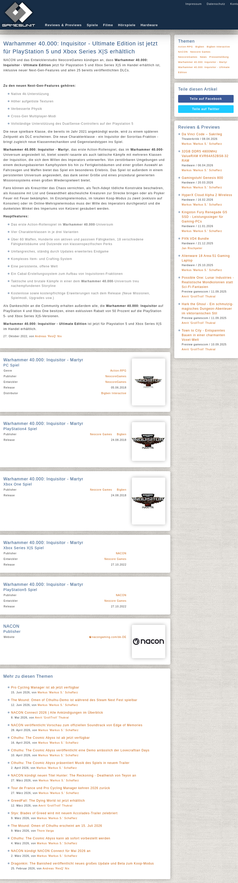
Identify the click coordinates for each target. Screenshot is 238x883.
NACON (121, 553)
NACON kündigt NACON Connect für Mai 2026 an (51, 851)
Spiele (92, 25)
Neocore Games (101, 434)
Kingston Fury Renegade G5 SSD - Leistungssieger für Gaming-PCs (204, 216)
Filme (108, 25)
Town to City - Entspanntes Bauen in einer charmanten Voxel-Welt (203, 335)
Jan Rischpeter (192, 248)
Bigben (121, 434)
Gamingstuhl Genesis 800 (202, 178)
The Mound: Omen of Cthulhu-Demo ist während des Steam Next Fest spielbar (74, 700)
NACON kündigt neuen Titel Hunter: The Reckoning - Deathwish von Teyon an (73, 775)
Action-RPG (118, 370)
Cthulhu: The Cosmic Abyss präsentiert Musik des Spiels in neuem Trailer (70, 763)
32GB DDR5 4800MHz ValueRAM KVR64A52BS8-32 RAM (205, 156)
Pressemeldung (219, 57)
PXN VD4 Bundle (195, 238)
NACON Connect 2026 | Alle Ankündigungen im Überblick (57, 712)
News (203, 57)
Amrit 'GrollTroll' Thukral (52, 717)
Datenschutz (216, 3)
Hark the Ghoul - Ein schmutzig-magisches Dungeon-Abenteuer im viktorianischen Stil (207, 308)
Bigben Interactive (113, 393)
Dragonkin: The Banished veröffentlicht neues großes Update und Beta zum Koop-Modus (82, 863)
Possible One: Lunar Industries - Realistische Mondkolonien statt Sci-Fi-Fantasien (208, 282)
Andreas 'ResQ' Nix (48, 336)
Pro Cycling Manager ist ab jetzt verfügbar (45, 687)
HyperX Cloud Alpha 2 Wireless (207, 195)
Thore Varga (45, 830)
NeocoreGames (115, 376)
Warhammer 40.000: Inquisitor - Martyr (202, 62)
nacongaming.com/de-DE (109, 637)
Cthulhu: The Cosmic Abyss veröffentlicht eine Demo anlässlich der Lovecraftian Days (80, 750)
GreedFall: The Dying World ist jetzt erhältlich (48, 800)
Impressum (193, 3)
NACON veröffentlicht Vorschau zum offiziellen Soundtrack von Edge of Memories (76, 725)
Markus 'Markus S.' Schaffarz (58, 692)
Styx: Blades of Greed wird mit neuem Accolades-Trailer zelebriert (64, 813)
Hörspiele (126, 25)
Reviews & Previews (63, 25)
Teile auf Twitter (206, 109)
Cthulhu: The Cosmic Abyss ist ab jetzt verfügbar (50, 738)
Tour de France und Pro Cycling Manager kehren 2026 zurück (60, 788)
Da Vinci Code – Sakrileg (202, 134)
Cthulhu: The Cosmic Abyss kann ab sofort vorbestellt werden (60, 838)
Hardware (149, 25)
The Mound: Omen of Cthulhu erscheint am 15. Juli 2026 (56, 826)
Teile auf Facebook (206, 99)
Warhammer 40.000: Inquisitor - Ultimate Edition (204, 70)
